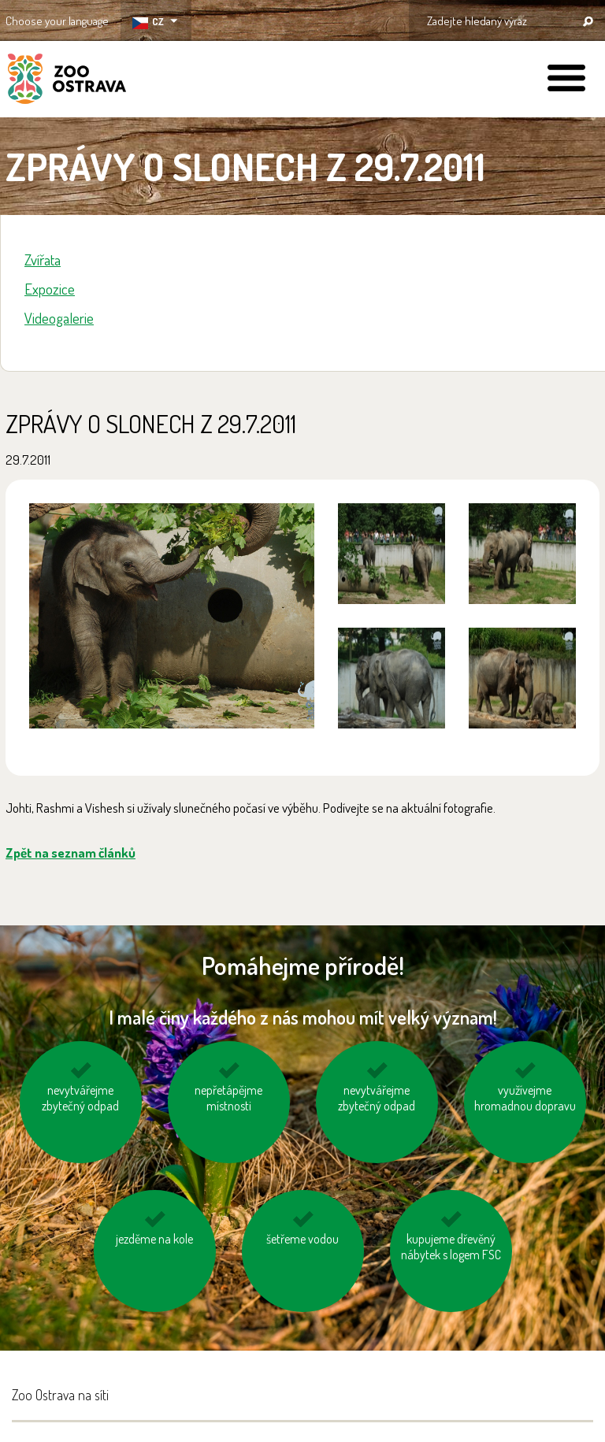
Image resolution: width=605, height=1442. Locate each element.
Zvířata (42, 259)
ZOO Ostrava (67, 81)
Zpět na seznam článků (70, 852)
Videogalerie (59, 318)
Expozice (49, 288)
